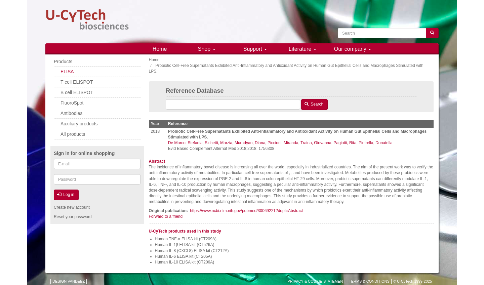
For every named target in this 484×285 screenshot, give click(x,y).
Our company (352, 49)
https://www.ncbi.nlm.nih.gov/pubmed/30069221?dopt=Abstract (246, 210)
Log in (65, 194)
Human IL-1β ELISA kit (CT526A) (184, 244)
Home (160, 49)
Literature (302, 49)
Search (314, 104)
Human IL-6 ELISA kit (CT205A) (183, 256)
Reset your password (73, 216)
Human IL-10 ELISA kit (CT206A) (184, 262)
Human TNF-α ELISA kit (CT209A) (185, 239)
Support (255, 49)
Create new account (72, 207)
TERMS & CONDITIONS (369, 281)
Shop (206, 49)
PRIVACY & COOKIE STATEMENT (316, 281)
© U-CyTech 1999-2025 (412, 281)
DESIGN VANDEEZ (68, 281)
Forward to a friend (166, 216)
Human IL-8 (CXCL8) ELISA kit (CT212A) (192, 250)
